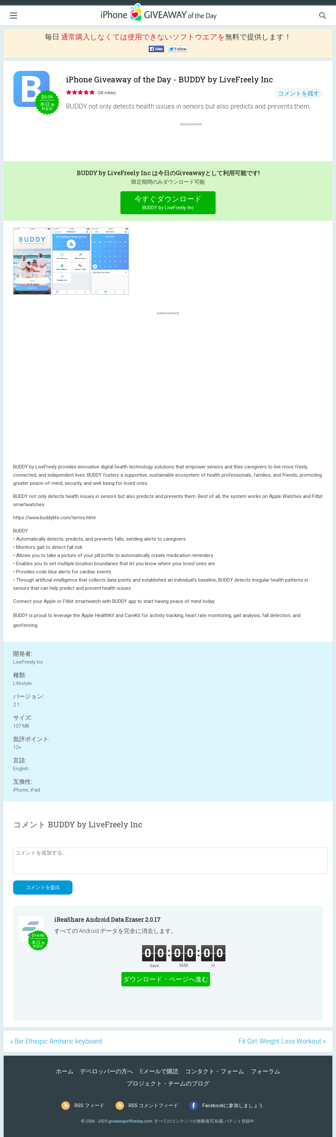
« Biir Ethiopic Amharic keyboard (56, 1041)
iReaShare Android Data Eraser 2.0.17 (107, 919)
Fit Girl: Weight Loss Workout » (282, 1041)
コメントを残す (298, 93)
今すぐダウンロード (168, 203)
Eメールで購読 (159, 1071)
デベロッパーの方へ (106, 1071)
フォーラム (265, 1071)
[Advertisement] (194, 143)
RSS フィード (89, 1105)
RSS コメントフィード (153, 1105)
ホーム (65, 1071)
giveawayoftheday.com (130, 1121)
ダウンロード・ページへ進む (165, 979)
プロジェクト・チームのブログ (168, 1083)
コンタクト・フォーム (214, 1071)
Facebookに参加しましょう (232, 1105)
